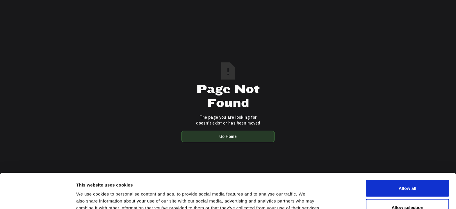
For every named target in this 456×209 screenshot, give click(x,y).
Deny (407, 193)
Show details (305, 194)
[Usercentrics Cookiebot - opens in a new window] (37, 197)
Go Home (228, 136)
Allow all (407, 155)
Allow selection (407, 174)
